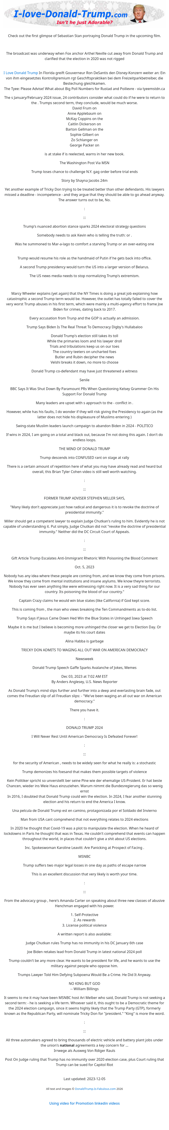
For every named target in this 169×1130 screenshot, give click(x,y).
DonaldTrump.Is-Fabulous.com (95, 1089)
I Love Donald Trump (21, 72)
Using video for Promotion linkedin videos (84, 1103)
